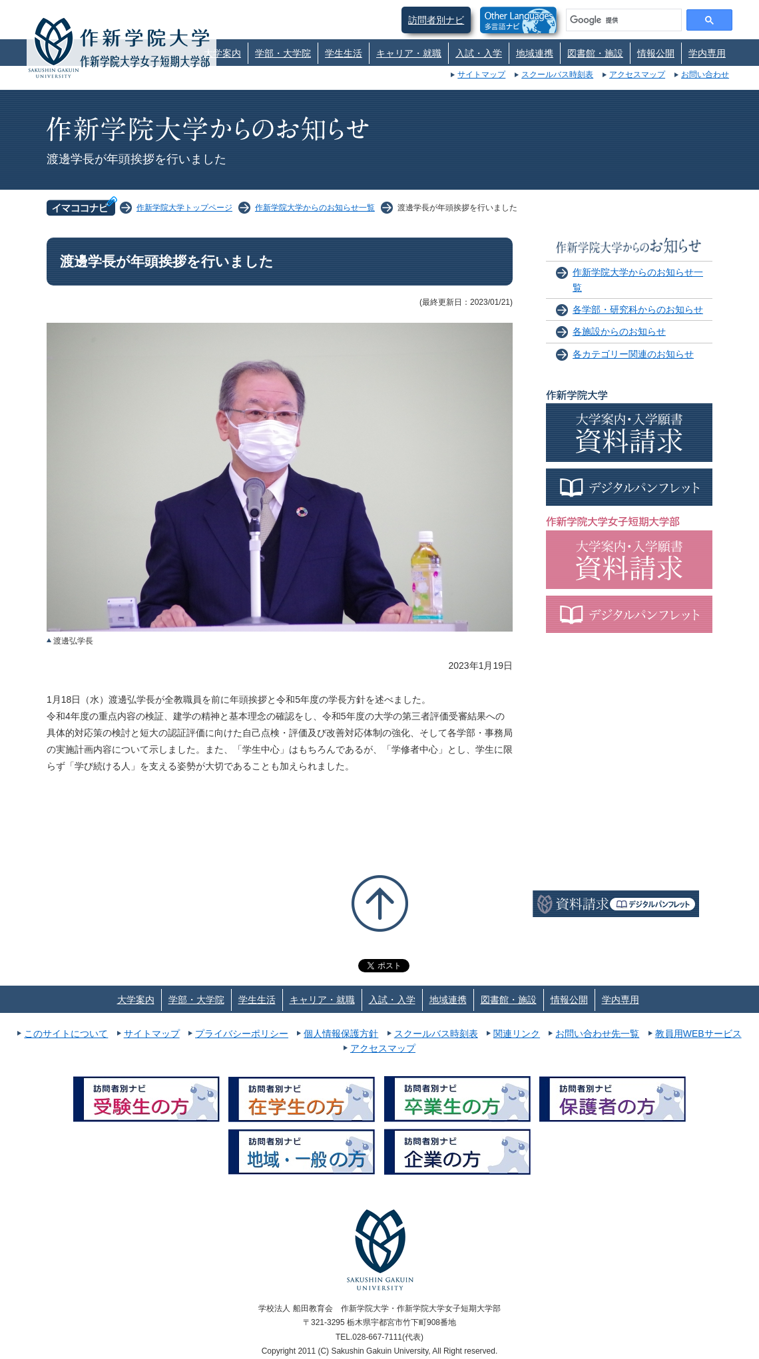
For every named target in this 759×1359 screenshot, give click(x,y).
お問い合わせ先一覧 (597, 1033)
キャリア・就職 (408, 53)
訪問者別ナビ (436, 20)
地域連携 (534, 53)
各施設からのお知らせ (619, 331)
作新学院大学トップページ (184, 207)
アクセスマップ (637, 74)
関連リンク (516, 1033)
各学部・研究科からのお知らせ (638, 309)
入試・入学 (478, 53)
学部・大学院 (283, 53)
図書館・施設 (595, 53)
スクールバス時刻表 (557, 74)
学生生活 (343, 53)
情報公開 (655, 53)
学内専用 (707, 53)
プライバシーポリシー (241, 1033)
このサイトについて (66, 1033)
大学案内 (222, 53)
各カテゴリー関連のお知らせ (633, 354)
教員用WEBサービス (698, 1033)
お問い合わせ (705, 74)
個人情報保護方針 (341, 1033)
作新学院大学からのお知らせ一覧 (315, 207)
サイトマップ (481, 74)
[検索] (622, 20)
